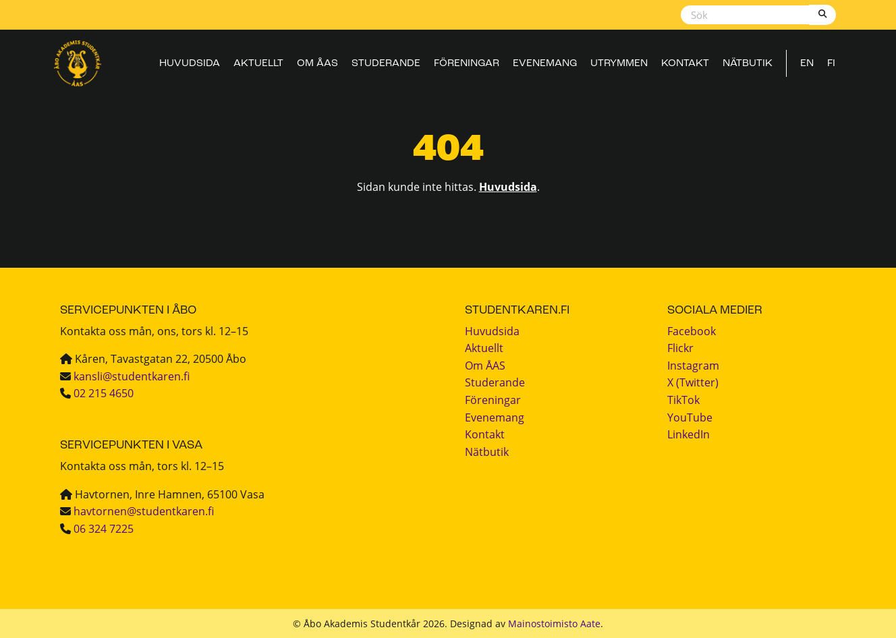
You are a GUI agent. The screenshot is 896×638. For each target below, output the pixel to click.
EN (807, 64)
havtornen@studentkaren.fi (144, 511)
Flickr (680, 348)
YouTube (689, 417)
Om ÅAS (317, 64)
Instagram (693, 365)
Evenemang (545, 64)
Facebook (691, 331)
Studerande (386, 64)
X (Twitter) (693, 382)
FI (831, 64)
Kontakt (685, 64)
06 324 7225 (104, 528)
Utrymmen (619, 64)
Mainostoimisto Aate (554, 623)
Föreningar (466, 64)
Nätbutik (748, 64)
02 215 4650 (104, 393)
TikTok (683, 400)
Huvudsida (189, 64)
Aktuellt (258, 64)
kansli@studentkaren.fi (132, 376)
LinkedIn (688, 434)
